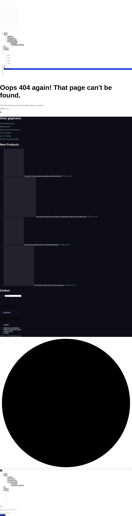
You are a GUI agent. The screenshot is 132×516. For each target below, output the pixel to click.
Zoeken (2, 108)
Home (6, 33)
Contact (6, 49)
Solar (5, 34)
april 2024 (7, 312)
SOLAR (6, 325)
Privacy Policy (8, 331)
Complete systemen (17, 44)
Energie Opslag (12, 41)
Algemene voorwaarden (11, 328)
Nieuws (6, 48)
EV (5, 46)
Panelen (10, 36)
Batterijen (14, 43)
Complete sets (12, 39)
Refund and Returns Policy (12, 329)
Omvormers (11, 38)
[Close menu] (1, 470)
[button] (4, 65)
